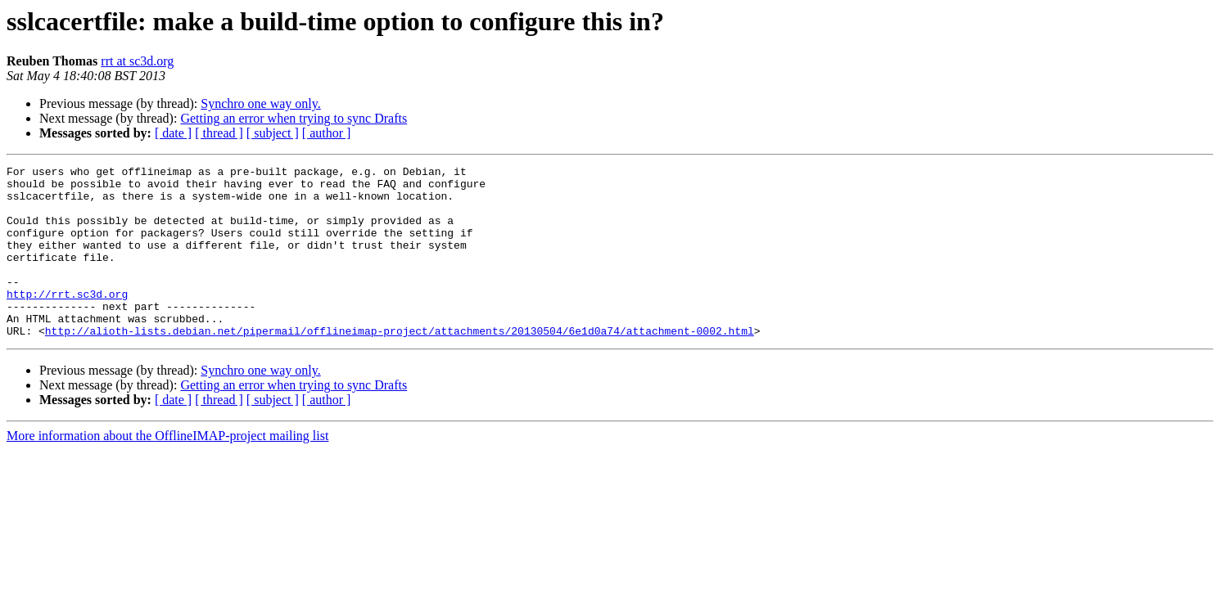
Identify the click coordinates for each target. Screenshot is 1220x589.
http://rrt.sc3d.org (67, 320)
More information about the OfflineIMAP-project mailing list (167, 470)
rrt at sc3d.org (137, 61)
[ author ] (326, 133)
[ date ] (173, 133)
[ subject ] (272, 133)
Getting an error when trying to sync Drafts (293, 118)
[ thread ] (219, 133)
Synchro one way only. (261, 103)
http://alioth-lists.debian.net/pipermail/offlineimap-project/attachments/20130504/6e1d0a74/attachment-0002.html (399, 364)
